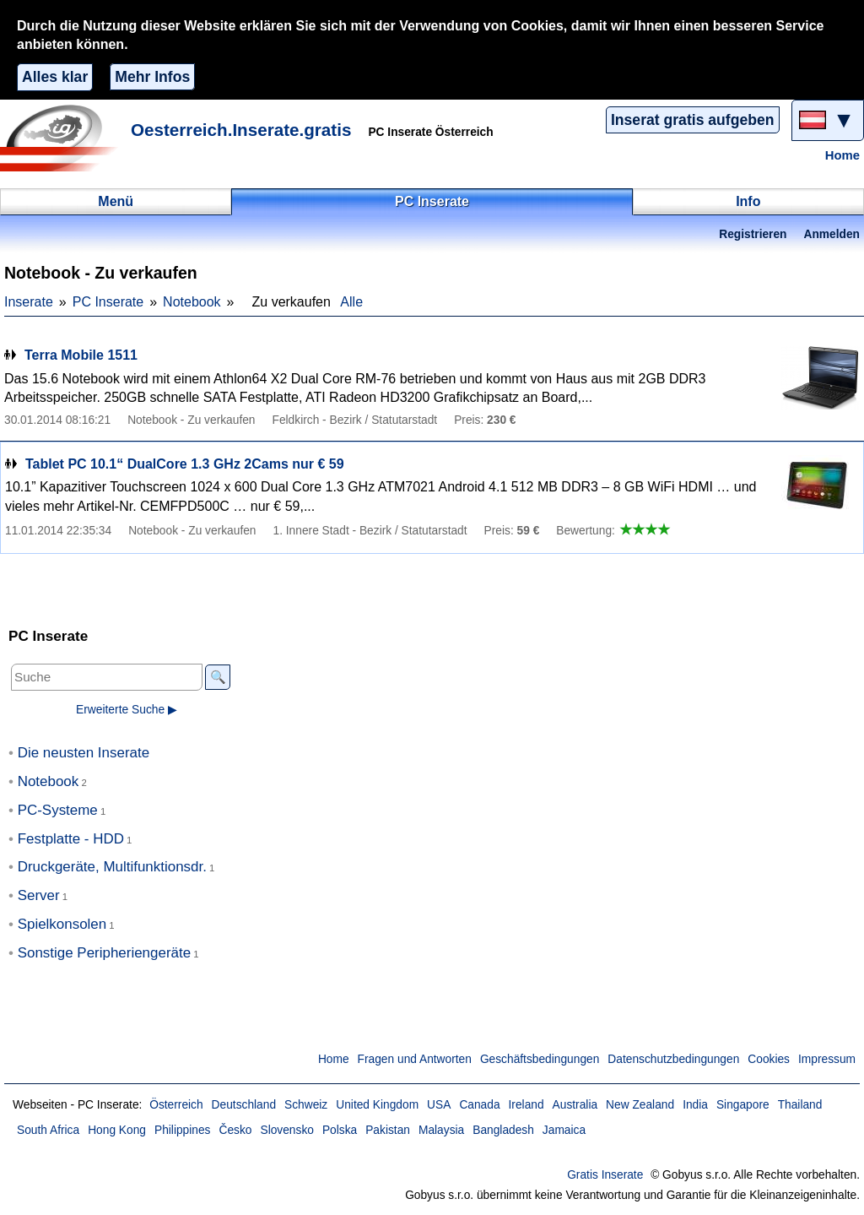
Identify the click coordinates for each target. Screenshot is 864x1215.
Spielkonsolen (62, 924)
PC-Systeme (58, 810)
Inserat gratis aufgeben (693, 119)
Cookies (769, 1059)
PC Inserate (108, 302)
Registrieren (752, 234)
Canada (479, 1104)
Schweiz (305, 1104)
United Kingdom (377, 1104)
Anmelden (832, 234)
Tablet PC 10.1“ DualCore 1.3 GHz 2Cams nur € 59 (184, 464)
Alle (351, 302)
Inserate (28, 302)
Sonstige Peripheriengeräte (104, 953)
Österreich (175, 1104)
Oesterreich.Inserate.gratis (241, 129)
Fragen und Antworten (415, 1059)
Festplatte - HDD (71, 839)
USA (439, 1104)
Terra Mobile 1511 (81, 355)
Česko (235, 1130)
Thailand (800, 1104)
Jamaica (564, 1130)
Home (842, 155)
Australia (575, 1104)
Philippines (182, 1130)
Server (39, 895)
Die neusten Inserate (83, 753)
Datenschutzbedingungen (673, 1059)
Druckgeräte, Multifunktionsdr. (112, 867)
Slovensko (286, 1130)
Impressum (827, 1059)
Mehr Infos (152, 76)
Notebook (192, 302)
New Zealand (640, 1104)
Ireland (526, 1104)
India (695, 1104)
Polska (339, 1130)
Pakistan (387, 1130)
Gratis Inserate (605, 1175)
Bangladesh (503, 1130)
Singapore (743, 1104)
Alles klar (55, 76)
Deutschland (244, 1104)
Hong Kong (117, 1130)
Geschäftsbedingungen (539, 1059)
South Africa (48, 1130)
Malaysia (441, 1130)
